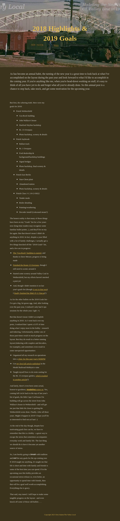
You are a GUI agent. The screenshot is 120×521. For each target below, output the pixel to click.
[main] (60, 33)
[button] (4, 4)
